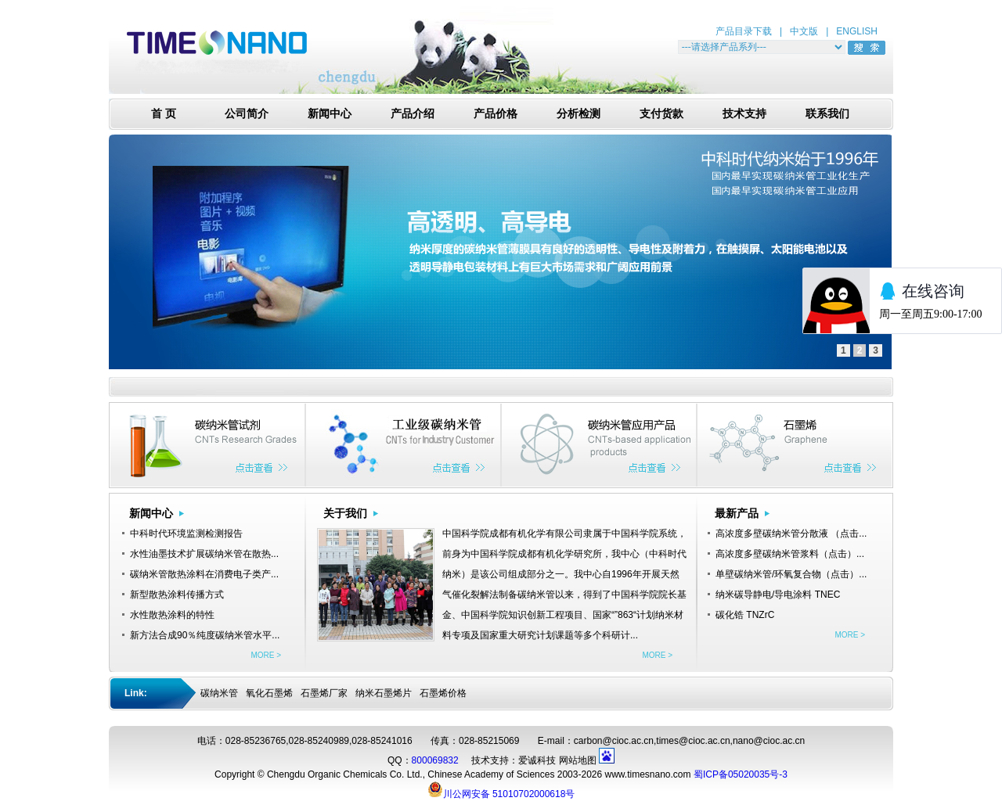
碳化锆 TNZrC (744, 614)
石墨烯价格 (443, 693)
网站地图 (578, 760)
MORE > (265, 655)
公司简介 (247, 114)
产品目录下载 (743, 31)
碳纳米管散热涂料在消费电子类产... (204, 574)
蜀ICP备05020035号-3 (741, 774)
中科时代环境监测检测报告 (186, 533)
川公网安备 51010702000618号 (501, 789)
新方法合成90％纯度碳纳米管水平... (204, 635)
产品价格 (495, 114)
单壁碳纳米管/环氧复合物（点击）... (791, 574)
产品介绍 (412, 114)
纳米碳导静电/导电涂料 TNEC (777, 594)
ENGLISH (857, 31)
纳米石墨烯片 (383, 693)
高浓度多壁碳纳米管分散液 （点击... (791, 533)
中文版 (804, 31)
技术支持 (744, 114)
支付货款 (661, 114)
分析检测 (578, 114)
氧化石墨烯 (269, 693)
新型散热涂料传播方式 (177, 594)
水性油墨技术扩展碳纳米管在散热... (204, 553)
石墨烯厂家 (324, 693)
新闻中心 (329, 114)
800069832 (435, 760)
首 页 (163, 114)
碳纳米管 (219, 693)
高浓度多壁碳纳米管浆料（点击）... (789, 553)
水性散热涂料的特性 (172, 614)
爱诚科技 (537, 760)
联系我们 (827, 114)
